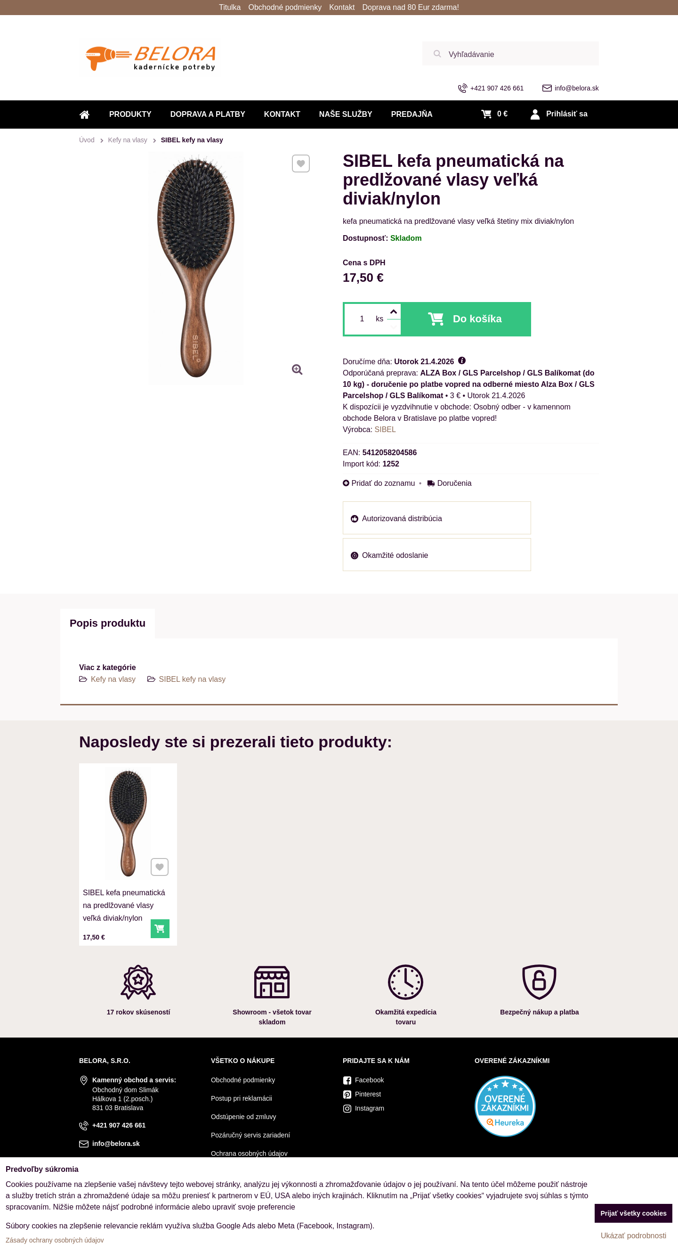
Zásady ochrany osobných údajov (55, 1240)
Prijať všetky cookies (633, 1213)
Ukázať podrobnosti (633, 1236)
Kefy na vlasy (113, 679)
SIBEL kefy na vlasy (192, 679)
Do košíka (477, 319)
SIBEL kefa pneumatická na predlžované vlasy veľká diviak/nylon (124, 901)
